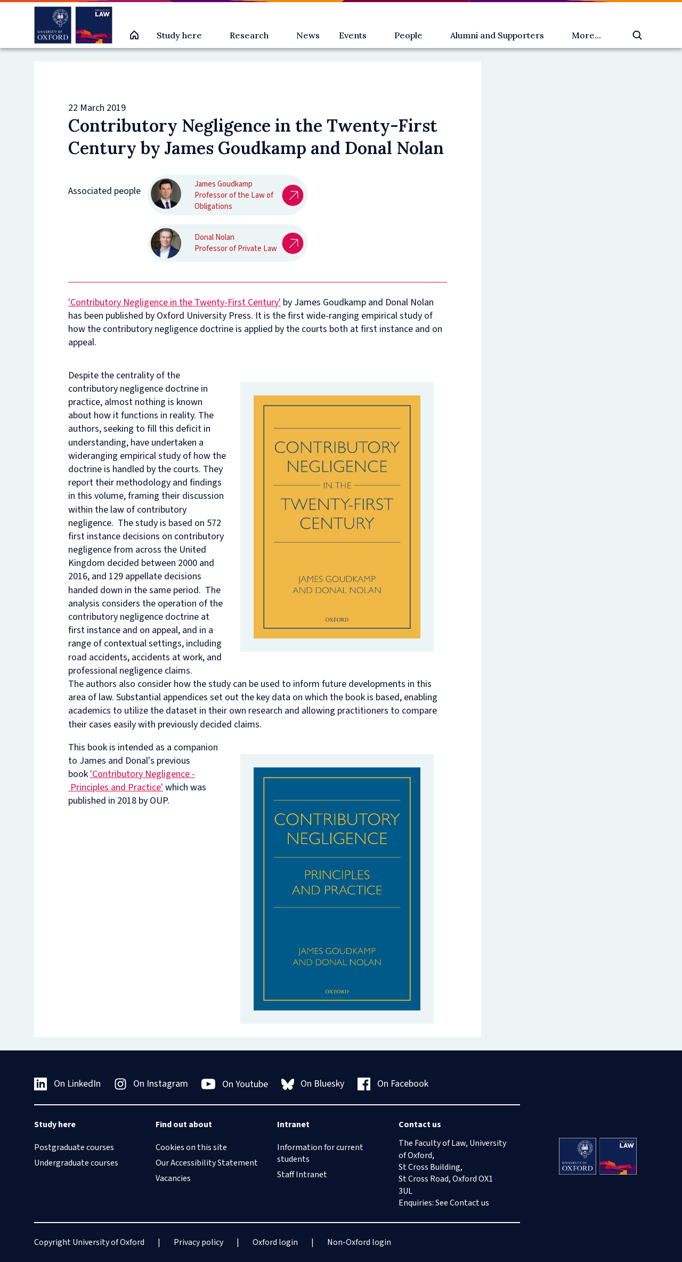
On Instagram (151, 1083)
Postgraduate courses (74, 1147)
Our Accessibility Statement (207, 1163)
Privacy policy (198, 1242)
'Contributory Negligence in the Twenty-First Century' (174, 302)
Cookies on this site (191, 1147)
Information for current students (320, 1153)
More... (586, 35)
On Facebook (393, 1083)
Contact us (469, 1203)
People (408, 35)
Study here (179, 35)
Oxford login (275, 1242)
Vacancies (173, 1178)
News (308, 35)
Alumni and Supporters (497, 35)
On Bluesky (313, 1083)
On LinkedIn (67, 1083)
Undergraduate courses (76, 1163)
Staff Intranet (302, 1174)
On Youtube (234, 1084)
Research (249, 35)
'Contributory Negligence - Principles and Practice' (131, 780)
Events (353, 35)
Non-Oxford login (359, 1242)
